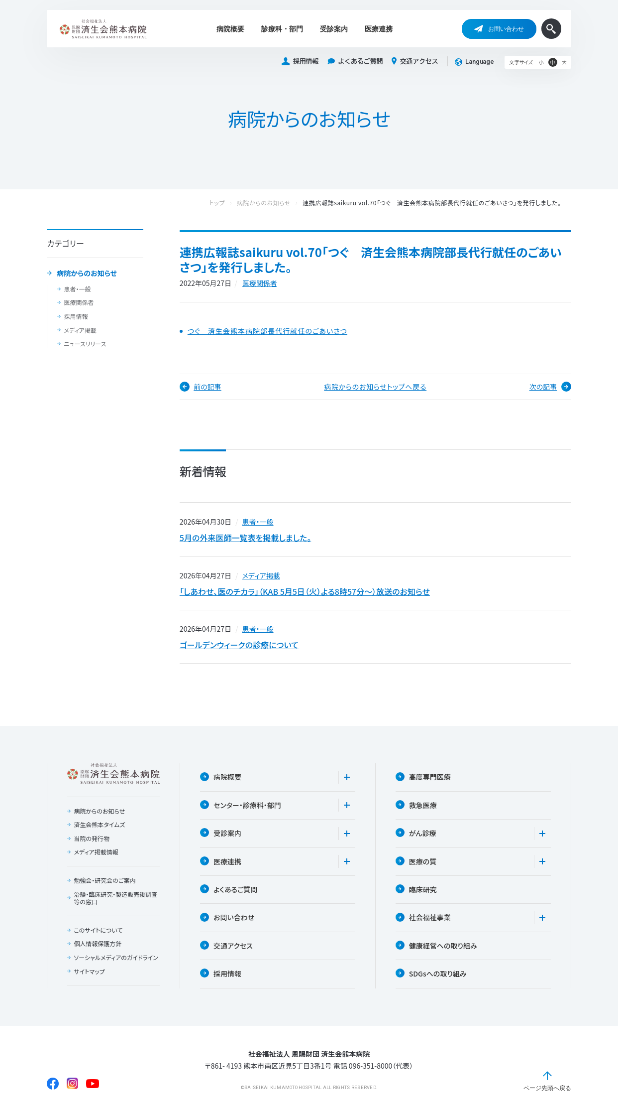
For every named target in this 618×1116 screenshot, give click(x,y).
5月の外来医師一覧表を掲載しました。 (245, 538)
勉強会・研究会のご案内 (104, 881)
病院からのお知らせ (87, 273)
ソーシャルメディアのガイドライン (116, 958)
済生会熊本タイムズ (99, 825)
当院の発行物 (91, 839)
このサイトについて (98, 931)
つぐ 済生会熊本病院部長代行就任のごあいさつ (267, 331)
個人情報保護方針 (97, 944)
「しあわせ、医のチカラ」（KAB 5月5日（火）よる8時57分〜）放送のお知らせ (305, 591)
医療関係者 (79, 302)
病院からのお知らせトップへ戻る (375, 386)
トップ (227, 203)
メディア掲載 (80, 330)
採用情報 (300, 61)
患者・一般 (77, 289)
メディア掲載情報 (96, 852)
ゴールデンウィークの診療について (239, 645)
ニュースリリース (85, 344)
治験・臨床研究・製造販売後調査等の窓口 (115, 898)
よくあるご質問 (355, 61)
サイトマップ (89, 972)
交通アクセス (415, 61)
